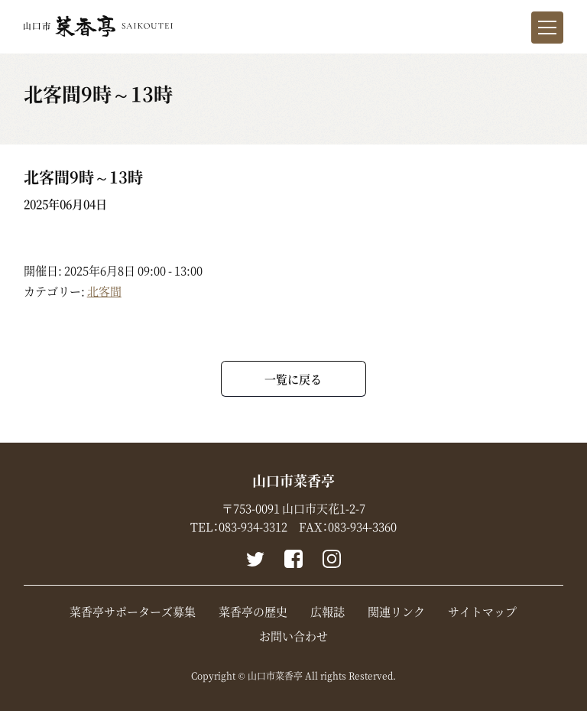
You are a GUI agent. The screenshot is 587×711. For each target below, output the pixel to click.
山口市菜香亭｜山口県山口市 (98, 26)
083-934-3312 (253, 526)
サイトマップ (482, 611)
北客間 (104, 291)
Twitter (255, 559)
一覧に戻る (293, 379)
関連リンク (396, 611)
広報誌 (327, 611)
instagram (332, 559)
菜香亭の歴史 (253, 611)
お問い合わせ (293, 636)
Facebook (293, 559)
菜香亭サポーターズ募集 (133, 611)
